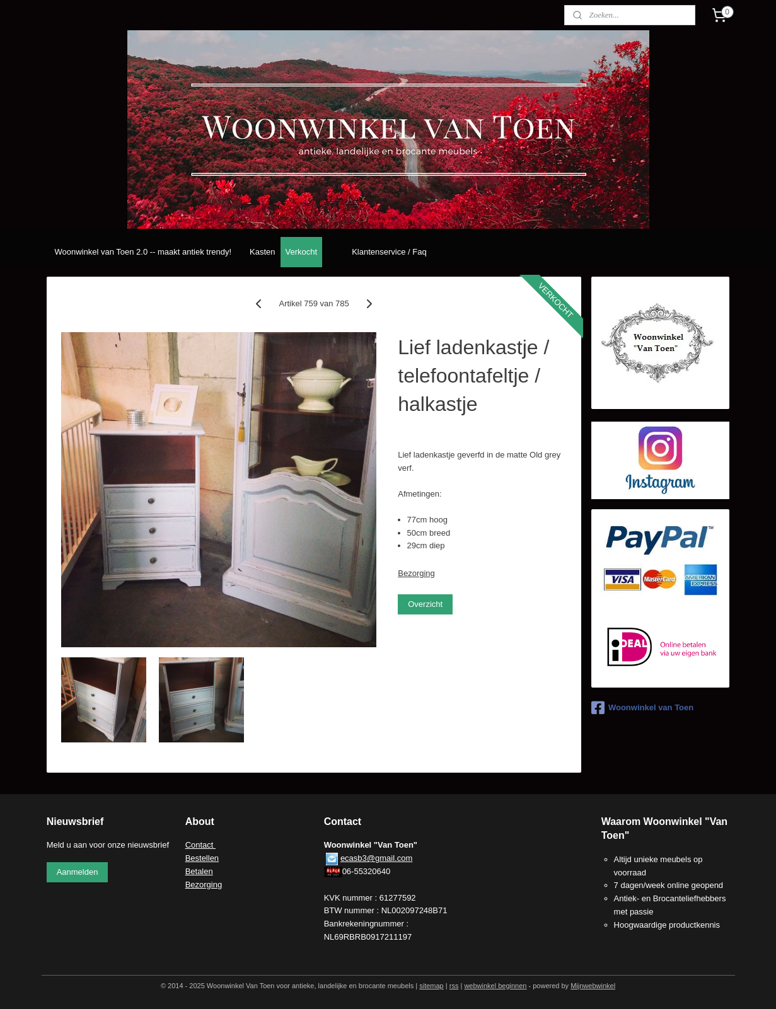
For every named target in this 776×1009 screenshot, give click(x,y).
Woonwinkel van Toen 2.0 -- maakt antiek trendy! (142, 252)
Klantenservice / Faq (389, 252)
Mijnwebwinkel (592, 985)
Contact (200, 845)
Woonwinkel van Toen (642, 707)
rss (454, 985)
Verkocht (302, 252)
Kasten (262, 252)
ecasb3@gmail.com (376, 858)
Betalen (199, 871)
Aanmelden (77, 872)
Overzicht (425, 604)
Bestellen (202, 858)
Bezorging (416, 573)
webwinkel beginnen (495, 985)
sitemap (431, 985)
